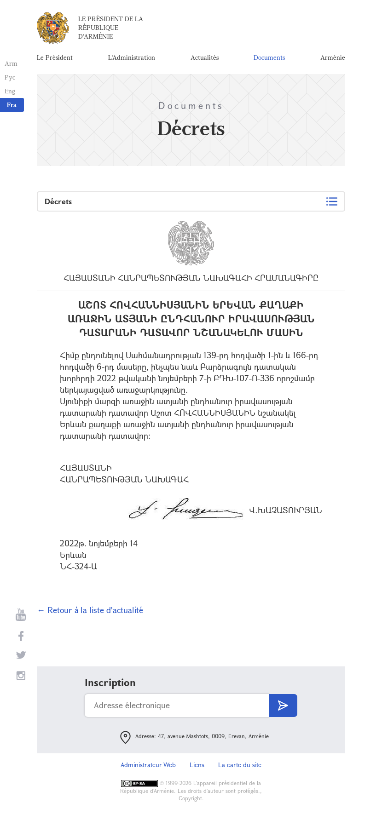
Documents (269, 57)
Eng (10, 90)
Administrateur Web (148, 764)
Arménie (332, 57)
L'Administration (131, 57)
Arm (11, 63)
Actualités (205, 57)
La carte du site (239, 764)
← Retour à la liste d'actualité (90, 609)
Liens (197, 764)
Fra (12, 104)
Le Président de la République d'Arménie (110, 27)
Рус (10, 77)
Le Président (55, 57)
